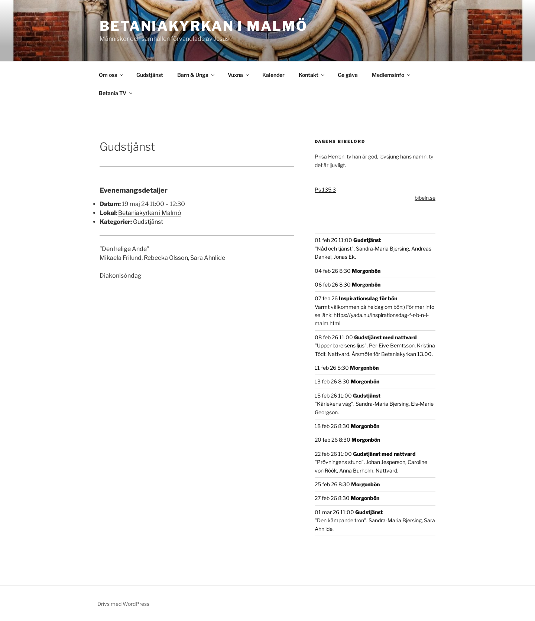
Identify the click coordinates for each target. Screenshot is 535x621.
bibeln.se (425, 198)
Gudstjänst (149, 75)
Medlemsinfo (391, 75)
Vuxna (239, 75)
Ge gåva (348, 75)
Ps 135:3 (325, 189)
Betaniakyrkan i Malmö (203, 26)
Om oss (111, 75)
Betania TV (116, 93)
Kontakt (312, 75)
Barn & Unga (196, 75)
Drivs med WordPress (123, 604)
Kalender (273, 75)
